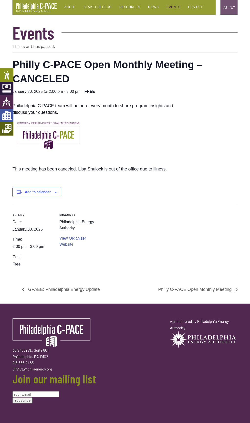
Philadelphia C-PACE (36, 8)
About (70, 6)
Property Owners (6, 75)
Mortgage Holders (6, 129)
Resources (129, 6)
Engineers (6, 102)
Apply (229, 7)
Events (173, 6)
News (153, 6)
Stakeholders (97, 6)
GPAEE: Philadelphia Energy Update (63, 289)
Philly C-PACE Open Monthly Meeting (195, 289)
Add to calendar (38, 192)
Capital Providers (6, 88)
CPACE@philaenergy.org (32, 369)
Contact (196, 6)
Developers (6, 115)
